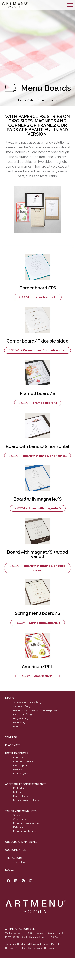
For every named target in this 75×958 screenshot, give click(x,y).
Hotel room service (23, 761)
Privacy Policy (50, 944)
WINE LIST (11, 737)
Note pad (18, 792)
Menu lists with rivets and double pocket (35, 710)
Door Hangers (20, 773)
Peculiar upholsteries (24, 831)
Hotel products (16, 753)
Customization (15, 850)
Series (16, 815)
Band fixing (19, 722)
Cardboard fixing (22, 706)
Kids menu (19, 827)
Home (22, 100)
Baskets (17, 769)
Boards (17, 726)
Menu (33, 100)
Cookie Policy (35, 948)
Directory (18, 757)
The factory (13, 858)
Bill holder (18, 788)
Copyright (35, 944)
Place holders (20, 796)
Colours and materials (21, 842)
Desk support (20, 765)
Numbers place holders (26, 800)
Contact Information (15, 948)
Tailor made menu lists (21, 811)
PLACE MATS (12, 745)
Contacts (49, 948)
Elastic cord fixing (22, 714)
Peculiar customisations (26, 823)
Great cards (19, 819)
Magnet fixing (20, 718)
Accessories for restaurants (25, 784)
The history (19, 862)
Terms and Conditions (17, 944)
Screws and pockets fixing (27, 702)
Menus (9, 698)
